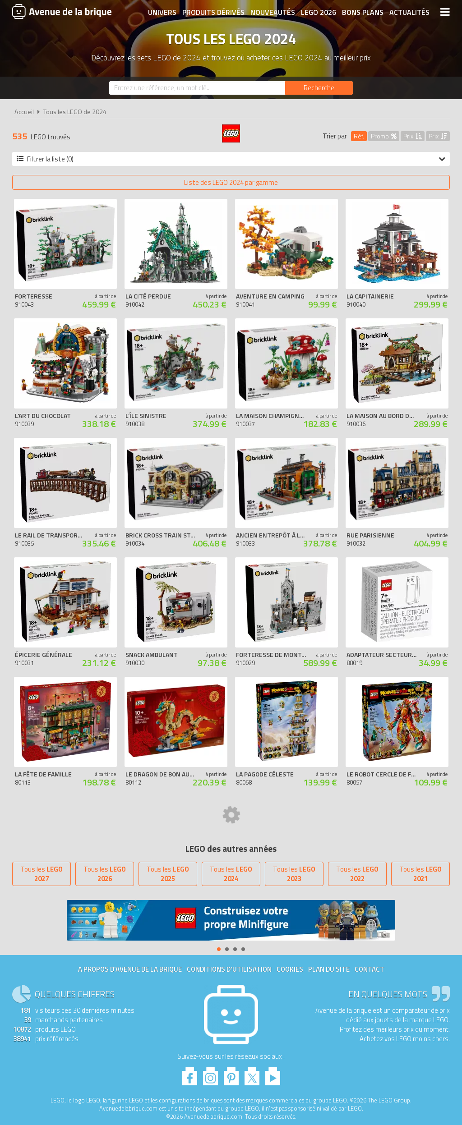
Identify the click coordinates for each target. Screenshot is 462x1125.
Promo (384, 136)
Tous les (41, 874)
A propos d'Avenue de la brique (130, 969)
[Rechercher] (319, 88)
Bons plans (362, 12)
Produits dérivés (213, 12)
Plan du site (329, 969)
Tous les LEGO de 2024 (74, 112)
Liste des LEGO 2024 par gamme (231, 182)
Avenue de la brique (61, 11)
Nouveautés (272, 12)
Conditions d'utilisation (229, 969)
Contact (369, 969)
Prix (412, 136)
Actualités (409, 12)
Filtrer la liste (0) (231, 159)
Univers (162, 12)
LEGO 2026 (318, 12)
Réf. (359, 136)
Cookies (290, 969)
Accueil (24, 112)
